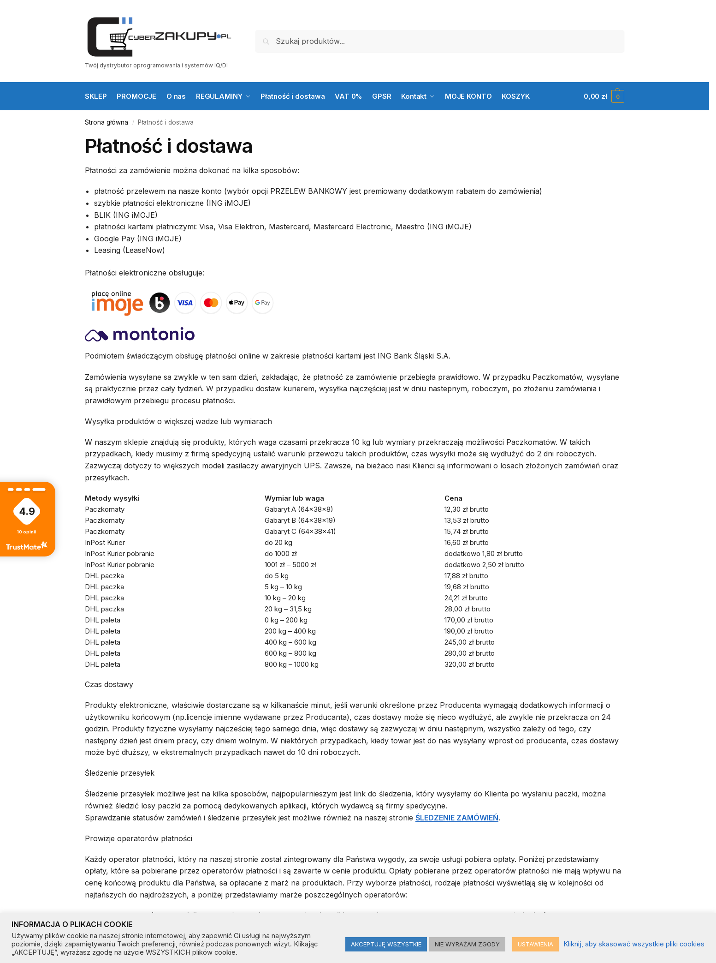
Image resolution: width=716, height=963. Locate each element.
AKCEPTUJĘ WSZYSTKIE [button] (386, 944)
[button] (604, 96)
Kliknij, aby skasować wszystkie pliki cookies (633, 944)
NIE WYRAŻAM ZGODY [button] (467, 944)
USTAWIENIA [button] (535, 944)
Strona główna (106, 122)
